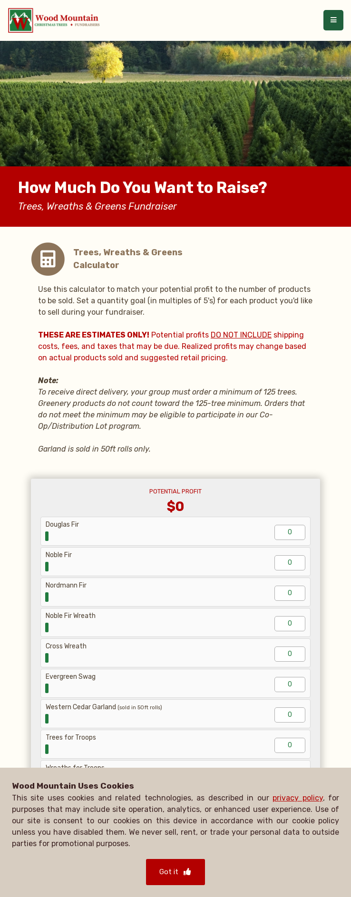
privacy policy (297, 797)
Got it (175, 872)
